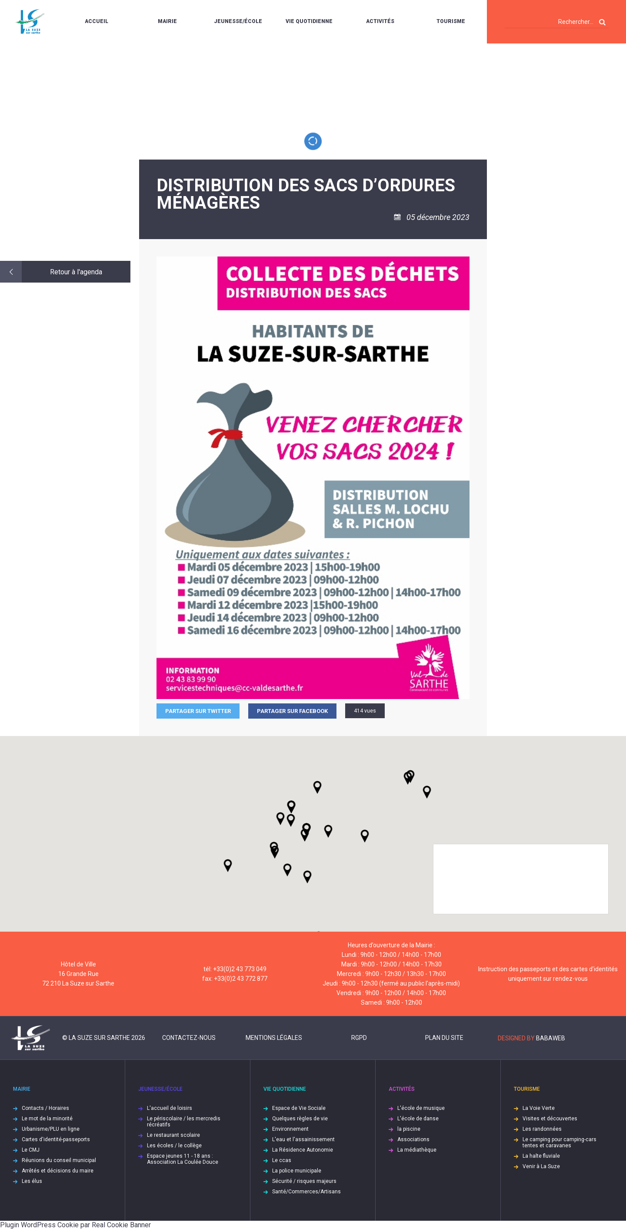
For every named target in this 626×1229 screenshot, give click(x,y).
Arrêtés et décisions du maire (57, 1171)
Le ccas (281, 1160)
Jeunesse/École (238, 21)
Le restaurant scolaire (173, 1135)
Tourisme (450, 21)
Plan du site (444, 1037)
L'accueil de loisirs (169, 1108)
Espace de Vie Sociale (299, 1108)
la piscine (408, 1129)
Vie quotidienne (309, 21)
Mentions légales (274, 1037)
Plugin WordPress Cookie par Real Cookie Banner (75, 1225)
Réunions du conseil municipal (59, 1160)
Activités (380, 21)
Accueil (96, 21)
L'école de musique (421, 1108)
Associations (413, 1139)
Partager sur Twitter (198, 711)
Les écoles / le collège (174, 1145)
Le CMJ (31, 1150)
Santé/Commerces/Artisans (306, 1192)
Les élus (32, 1181)
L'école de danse (418, 1119)
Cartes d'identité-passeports (56, 1139)
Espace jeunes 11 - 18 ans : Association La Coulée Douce (182, 1159)
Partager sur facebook (292, 711)
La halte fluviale (541, 1156)
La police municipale (296, 1171)
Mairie (167, 21)
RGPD (359, 1037)
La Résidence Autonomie (302, 1150)
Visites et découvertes (550, 1119)
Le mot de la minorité (47, 1119)
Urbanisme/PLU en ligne (51, 1129)
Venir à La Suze (541, 1166)
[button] (328, 831)
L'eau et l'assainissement (303, 1139)
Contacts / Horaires (45, 1108)
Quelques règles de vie (300, 1119)
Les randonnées (542, 1129)
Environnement (290, 1129)
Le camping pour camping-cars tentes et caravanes (559, 1142)
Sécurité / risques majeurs (304, 1181)
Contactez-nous (189, 1037)
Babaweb (550, 1038)
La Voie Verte (539, 1108)
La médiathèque (416, 1150)
